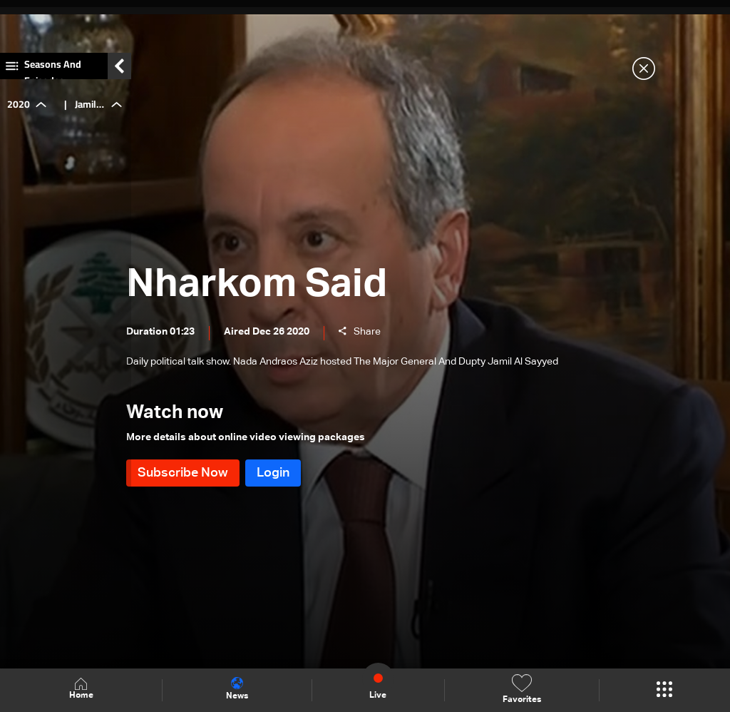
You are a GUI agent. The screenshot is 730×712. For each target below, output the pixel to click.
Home (81, 689)
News (237, 689)
